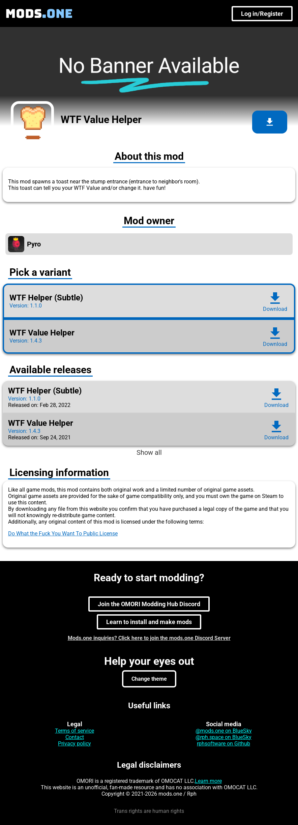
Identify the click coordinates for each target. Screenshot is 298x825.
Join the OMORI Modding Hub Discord (149, 604)
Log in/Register (262, 13)
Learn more (208, 781)
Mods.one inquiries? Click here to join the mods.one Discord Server (149, 638)
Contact (74, 737)
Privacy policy (74, 743)
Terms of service (74, 731)
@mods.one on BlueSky (224, 731)
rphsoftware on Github (223, 743)
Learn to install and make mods (149, 621)
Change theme (149, 679)
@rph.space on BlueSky (223, 737)
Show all (149, 452)
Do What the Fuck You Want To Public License (63, 533)
